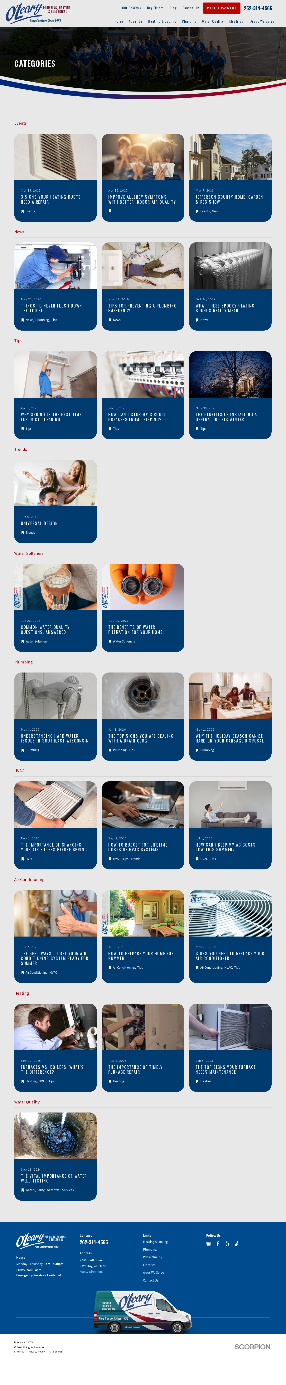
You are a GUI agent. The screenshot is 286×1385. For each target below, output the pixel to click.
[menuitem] (19, 1352)
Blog (173, 7)
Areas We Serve (153, 1272)
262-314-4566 (258, 8)
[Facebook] (218, 1243)
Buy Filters (155, 7)
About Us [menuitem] (136, 21)
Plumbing (150, 1249)
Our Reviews (131, 7)
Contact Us (191, 7)
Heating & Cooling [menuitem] (162, 21)
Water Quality (152, 1257)
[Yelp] (227, 1243)
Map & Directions (91, 1272)
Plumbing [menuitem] (189, 21)
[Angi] (237, 1243)
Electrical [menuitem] (237, 21)
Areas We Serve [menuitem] (262, 21)
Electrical (149, 1265)
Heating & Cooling (155, 1242)
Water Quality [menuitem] (213, 21)
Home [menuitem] (119, 21)
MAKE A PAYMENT (222, 8)
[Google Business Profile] (208, 1243)
